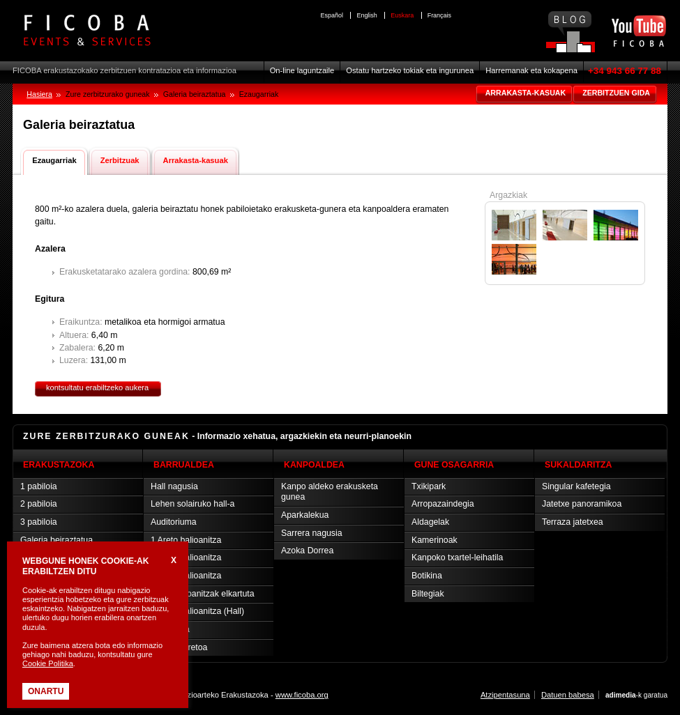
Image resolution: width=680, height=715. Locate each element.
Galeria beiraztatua (56, 540)
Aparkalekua (304, 515)
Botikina (426, 576)
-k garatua (636, 695)
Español (332, 15)
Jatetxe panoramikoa (581, 504)
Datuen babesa (567, 695)
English (366, 15)
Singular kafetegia (576, 486)
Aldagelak (430, 522)
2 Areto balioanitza (186, 557)
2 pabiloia (38, 504)
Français (439, 15)
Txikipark (428, 486)
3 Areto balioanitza (186, 576)
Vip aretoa (170, 629)
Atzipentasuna (505, 695)
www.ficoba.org (301, 695)
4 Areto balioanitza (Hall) (197, 611)
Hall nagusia (174, 486)
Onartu (45, 691)
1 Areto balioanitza (186, 540)
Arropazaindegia (442, 504)
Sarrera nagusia (311, 533)
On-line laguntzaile (302, 70)
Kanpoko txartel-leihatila (457, 557)
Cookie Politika (47, 663)
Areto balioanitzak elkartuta (203, 594)
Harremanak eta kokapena (531, 70)
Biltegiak (427, 594)
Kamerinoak (434, 540)
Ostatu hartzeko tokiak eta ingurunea (410, 70)
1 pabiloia (38, 486)
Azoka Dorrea (307, 550)
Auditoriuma (174, 522)
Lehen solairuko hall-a (192, 504)
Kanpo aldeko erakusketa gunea (329, 492)
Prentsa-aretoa (179, 647)
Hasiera (39, 94)
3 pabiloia (38, 522)
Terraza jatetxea (572, 522)
